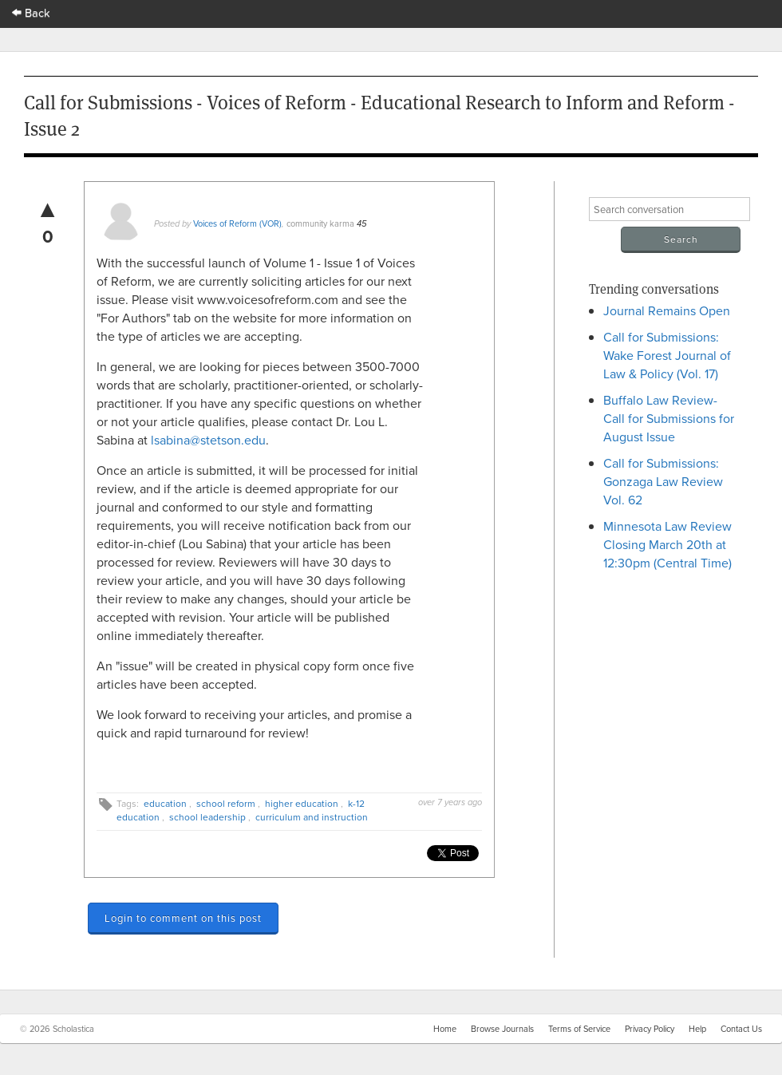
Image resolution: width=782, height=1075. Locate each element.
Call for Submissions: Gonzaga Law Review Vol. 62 (663, 481)
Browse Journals (502, 1028)
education (165, 803)
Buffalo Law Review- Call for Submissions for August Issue (668, 418)
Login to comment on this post (183, 918)
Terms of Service (579, 1028)
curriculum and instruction (311, 817)
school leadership (207, 817)
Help (697, 1028)
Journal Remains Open (666, 310)
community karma (320, 223)
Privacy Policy (649, 1028)
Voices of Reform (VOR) (237, 223)
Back (31, 12)
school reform (225, 803)
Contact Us (741, 1028)
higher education (301, 803)
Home (444, 1028)
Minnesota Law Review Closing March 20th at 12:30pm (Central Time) (667, 544)
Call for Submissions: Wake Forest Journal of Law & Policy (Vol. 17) (667, 355)
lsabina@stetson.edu (208, 440)
